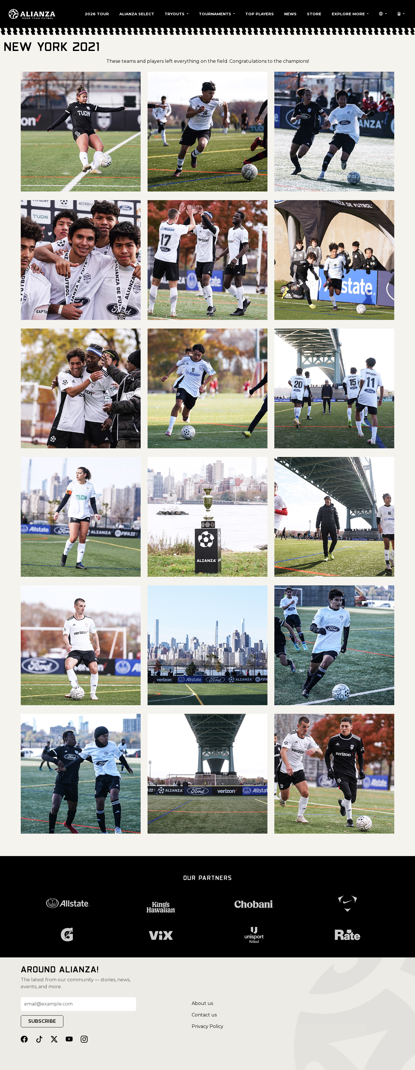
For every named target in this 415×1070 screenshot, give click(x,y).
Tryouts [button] (175, 14)
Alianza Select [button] (136, 14)
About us (202, 1003)
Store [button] (314, 14)
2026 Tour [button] (97, 14)
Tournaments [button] (215, 14)
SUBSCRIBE (42, 1021)
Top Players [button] (259, 14)
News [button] (290, 14)
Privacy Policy (207, 1026)
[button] (383, 14)
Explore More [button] (349, 14)
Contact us (204, 1015)
